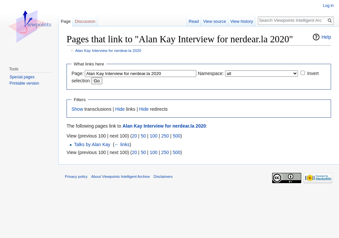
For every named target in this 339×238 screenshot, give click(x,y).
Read (194, 21)
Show (77, 109)
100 (153, 136)
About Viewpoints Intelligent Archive (120, 176)
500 (176, 136)
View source (214, 21)
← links (122, 144)
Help (326, 37)
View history (241, 21)
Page (66, 21)
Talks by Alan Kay (92, 144)
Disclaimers (163, 176)
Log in (328, 5)
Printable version (24, 83)
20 (134, 136)
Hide (120, 109)
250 (165, 136)
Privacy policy (76, 176)
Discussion (85, 21)
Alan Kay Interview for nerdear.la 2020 (108, 50)
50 (143, 136)
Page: (78, 73)
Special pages (22, 77)
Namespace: (211, 73)
